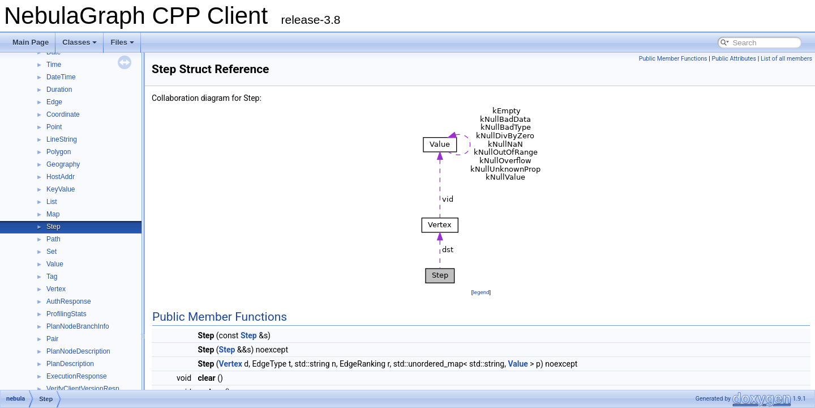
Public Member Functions (673, 58)
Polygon (58, 152)
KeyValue (60, 189)
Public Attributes (733, 58)
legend (481, 292)
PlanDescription (70, 364)
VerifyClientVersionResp (82, 389)
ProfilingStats (66, 314)
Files (122, 42)
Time (53, 65)
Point (54, 127)
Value (54, 264)
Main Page (30, 42)
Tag (51, 276)
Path (53, 239)
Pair (52, 339)
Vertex (56, 289)
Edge (54, 102)
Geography (63, 164)
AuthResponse (68, 301)
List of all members (786, 58)
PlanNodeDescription (78, 351)
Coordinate (63, 114)
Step (53, 227)
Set (51, 252)
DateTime (61, 77)
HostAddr (60, 177)
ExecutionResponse (76, 376)
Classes (79, 42)
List (51, 202)
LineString (61, 139)
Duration (59, 90)
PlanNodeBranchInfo (77, 326)
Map (52, 214)
